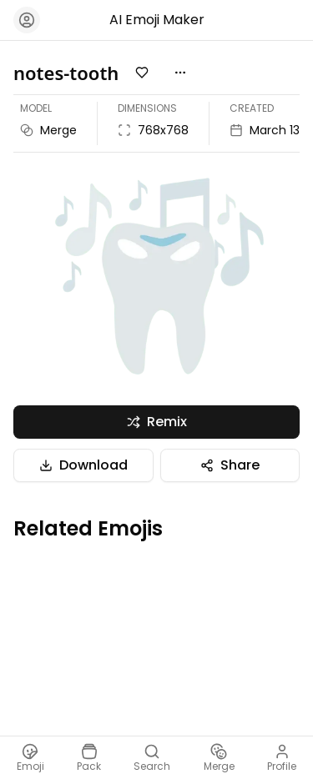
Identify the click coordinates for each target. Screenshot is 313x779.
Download (83, 465)
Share (230, 465)
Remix (157, 421)
